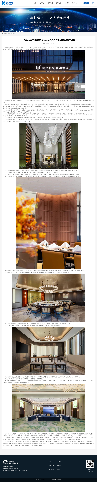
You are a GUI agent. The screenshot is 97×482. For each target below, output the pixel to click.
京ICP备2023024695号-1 (41, 479)
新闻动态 (13, 33)
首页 (9, 33)
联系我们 (59, 469)
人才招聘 (51, 469)
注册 (86, 3)
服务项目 (51, 465)
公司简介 (59, 461)
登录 (93, 3)
